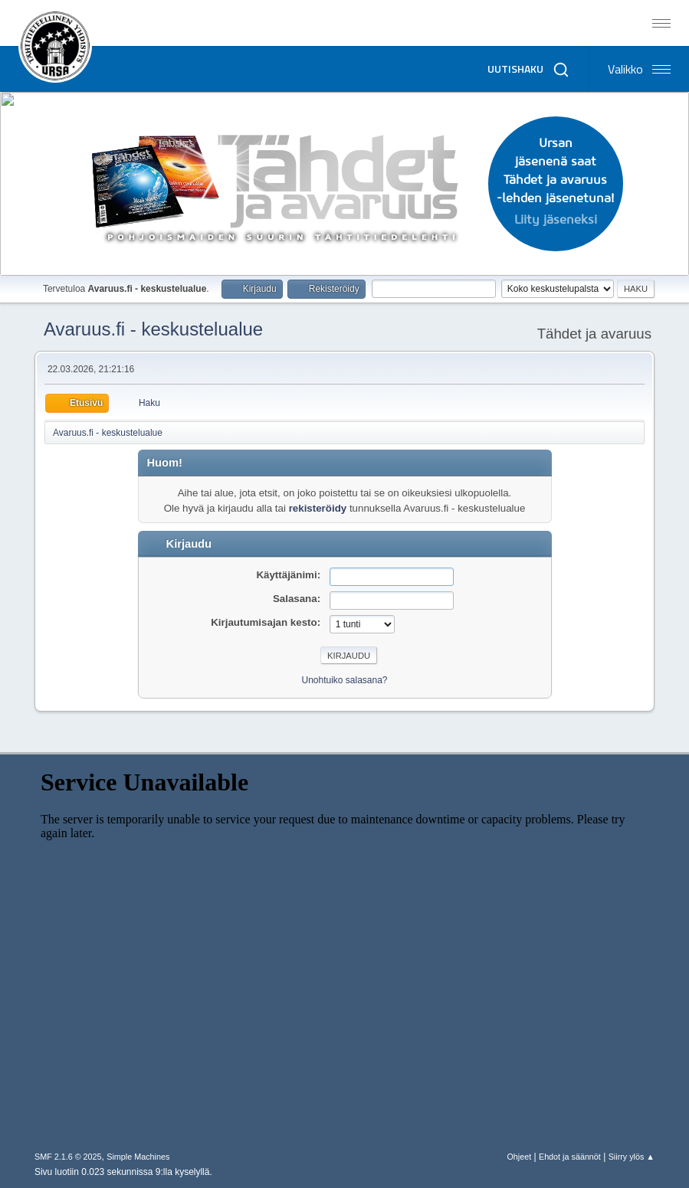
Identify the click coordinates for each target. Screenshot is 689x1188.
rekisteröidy (318, 508)
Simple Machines (138, 1156)
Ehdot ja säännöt (570, 1156)
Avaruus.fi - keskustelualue (153, 329)
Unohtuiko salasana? (345, 680)
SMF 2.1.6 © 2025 (68, 1156)
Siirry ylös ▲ (632, 1156)
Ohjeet (519, 1156)
